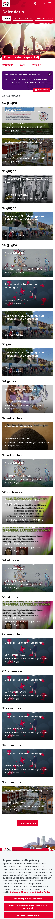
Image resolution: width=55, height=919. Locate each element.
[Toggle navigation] (50, 3)
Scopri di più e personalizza (28, 902)
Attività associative (23, 18)
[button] (35, 3)
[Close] (50, 74)
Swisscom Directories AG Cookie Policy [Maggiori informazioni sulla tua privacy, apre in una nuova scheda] (30, 896)
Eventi (7, 18)
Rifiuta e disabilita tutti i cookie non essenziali (28, 911)
